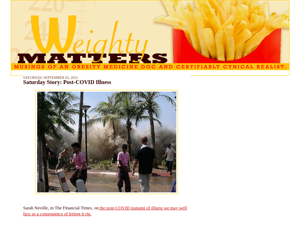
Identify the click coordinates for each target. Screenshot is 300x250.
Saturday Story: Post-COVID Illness (67, 82)
